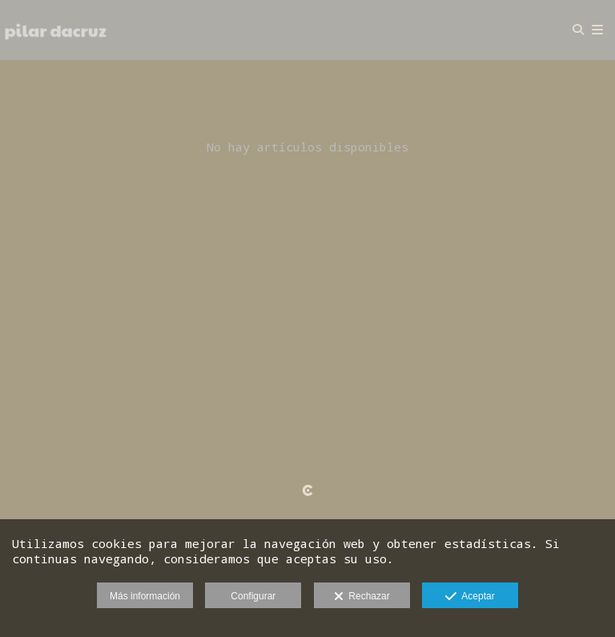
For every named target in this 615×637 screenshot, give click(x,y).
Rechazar (362, 597)
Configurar (253, 596)
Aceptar (469, 597)
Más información (145, 596)
